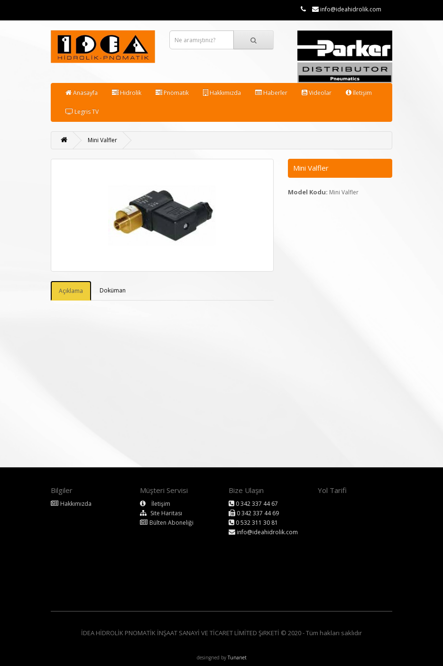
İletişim (359, 93)
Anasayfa (81, 93)
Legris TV (82, 112)
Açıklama (71, 291)
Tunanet (237, 657)
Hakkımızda (222, 93)
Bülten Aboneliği (171, 523)
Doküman (113, 290)
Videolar (317, 93)
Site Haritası (166, 513)
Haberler (271, 93)
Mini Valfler (102, 140)
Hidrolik (126, 93)
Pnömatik (172, 93)
